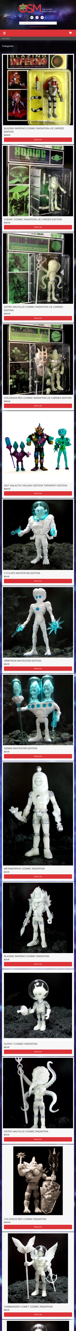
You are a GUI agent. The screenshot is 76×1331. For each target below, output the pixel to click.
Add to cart (38, 183)
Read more (38, 96)
